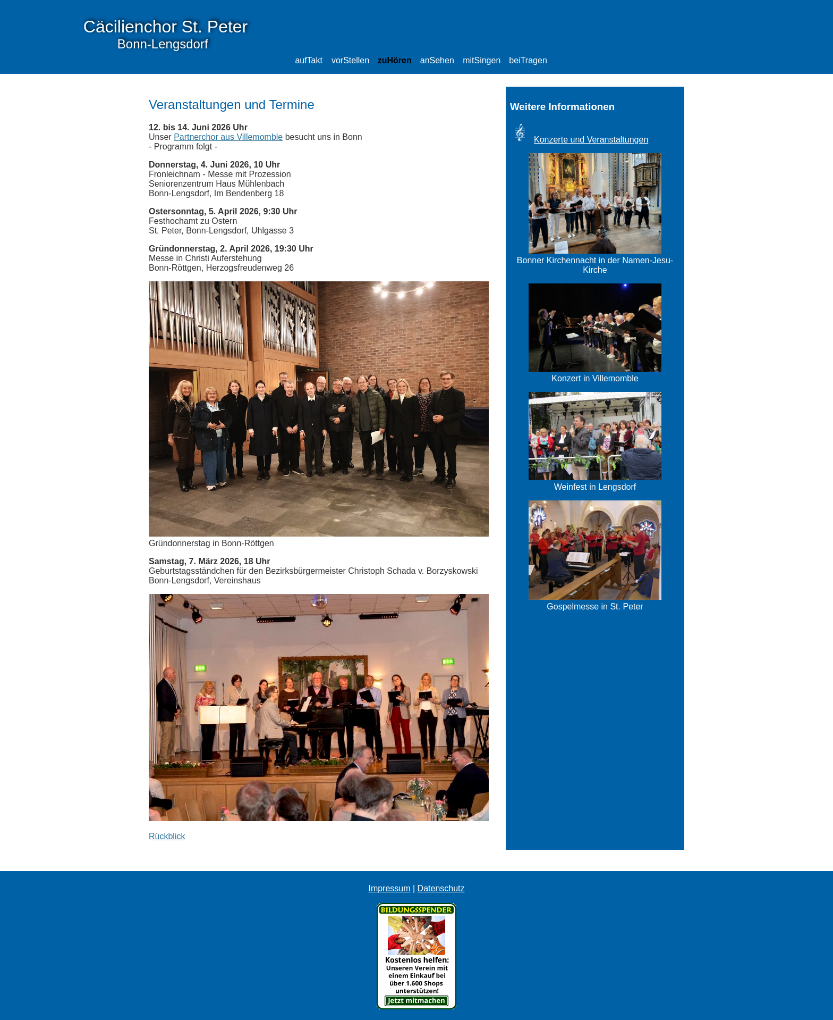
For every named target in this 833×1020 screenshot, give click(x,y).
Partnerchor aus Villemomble (228, 136)
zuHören (395, 60)
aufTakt (308, 60)
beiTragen (528, 60)
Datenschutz (441, 888)
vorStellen (350, 60)
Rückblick (167, 836)
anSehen (437, 60)
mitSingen (481, 60)
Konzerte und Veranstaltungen (591, 139)
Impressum (389, 888)
